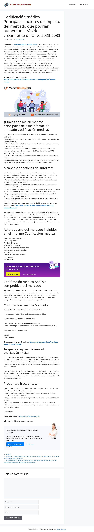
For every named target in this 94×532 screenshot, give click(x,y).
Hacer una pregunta (29, 274)
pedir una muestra (15, 444)
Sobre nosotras (83, 4)
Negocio (8, 454)
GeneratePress (61, 529)
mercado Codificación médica (25, 45)
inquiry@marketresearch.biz (29, 416)
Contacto (72, 4)
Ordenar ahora (13, 274)
